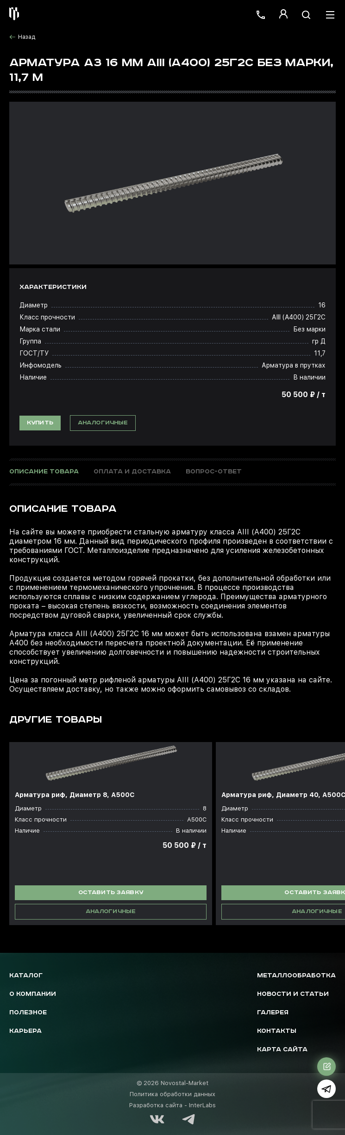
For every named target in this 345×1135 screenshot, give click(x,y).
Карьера (25, 1031)
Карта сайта (282, 1049)
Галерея (273, 1012)
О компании (32, 994)
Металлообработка (296, 975)
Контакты (276, 1031)
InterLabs (202, 1105)
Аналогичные (103, 422)
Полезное (28, 1012)
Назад (22, 37)
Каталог (26, 975)
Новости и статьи (293, 994)
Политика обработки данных (172, 1094)
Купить (40, 422)
